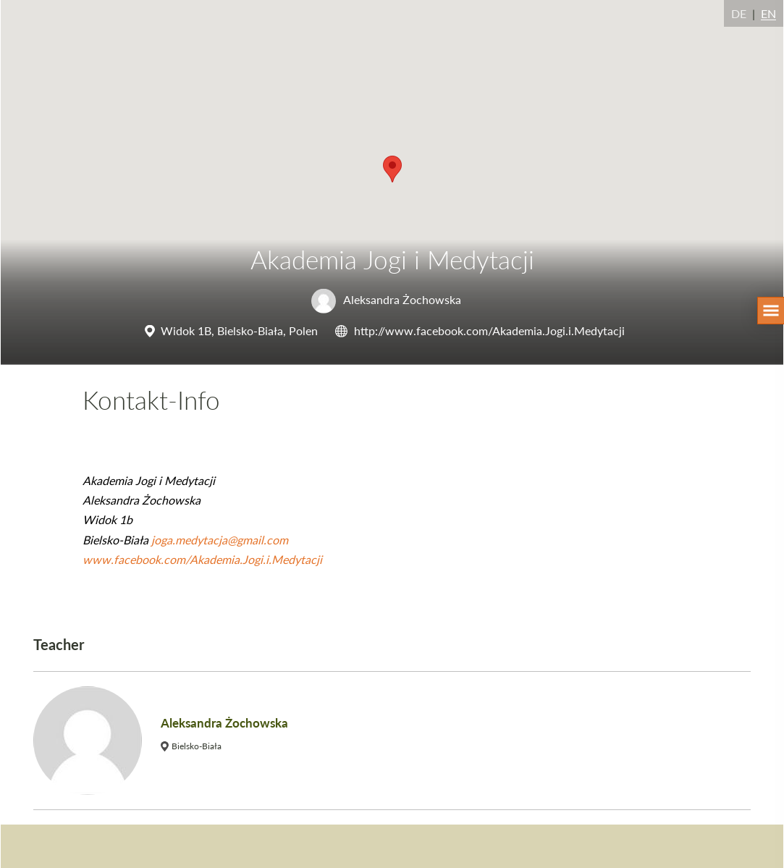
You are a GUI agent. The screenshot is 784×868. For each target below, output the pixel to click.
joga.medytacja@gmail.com (219, 540)
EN (768, 13)
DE (738, 13)
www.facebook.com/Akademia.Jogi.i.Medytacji (202, 559)
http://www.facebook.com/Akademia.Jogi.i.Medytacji (489, 330)
